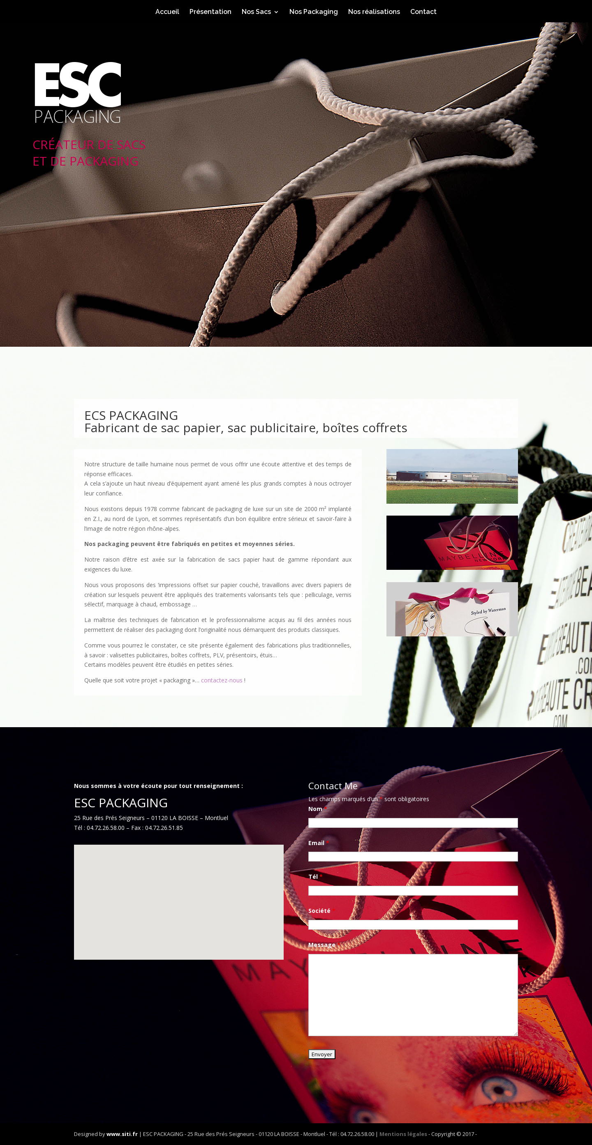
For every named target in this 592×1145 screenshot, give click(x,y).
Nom (317, 809)
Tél (315, 876)
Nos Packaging (313, 12)
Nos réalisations (374, 12)
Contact (423, 12)
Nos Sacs (256, 12)
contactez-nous (222, 680)
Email (318, 843)
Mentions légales (403, 1134)
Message (324, 945)
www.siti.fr (122, 1134)
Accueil (167, 12)
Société (321, 911)
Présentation (210, 12)
